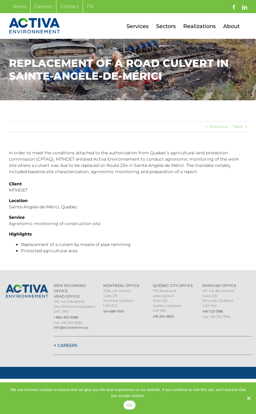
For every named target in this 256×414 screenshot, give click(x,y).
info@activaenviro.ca (71, 327)
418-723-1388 (212, 311)
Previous (219, 126)
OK (129, 405)
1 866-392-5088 (66, 317)
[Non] (249, 398)
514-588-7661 (113, 311)
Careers (68, 345)
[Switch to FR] (90, 6)
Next (238, 126)
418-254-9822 (163, 316)
